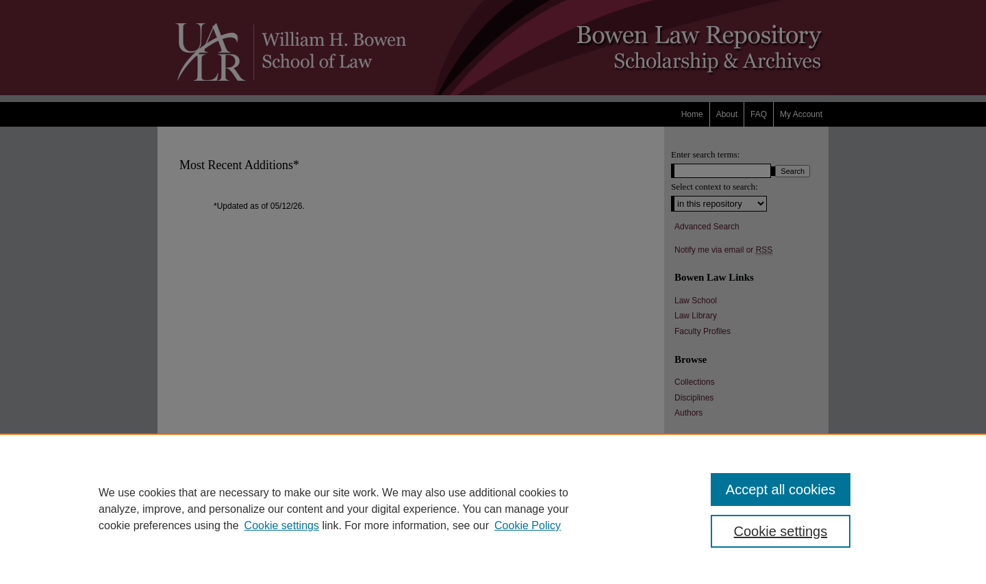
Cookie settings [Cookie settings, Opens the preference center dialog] (781, 531)
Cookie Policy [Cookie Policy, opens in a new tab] (527, 525)
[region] (493, 508)
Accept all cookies (780, 489)
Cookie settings (281, 525)
